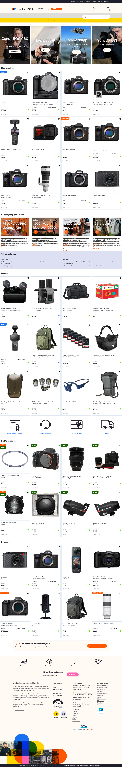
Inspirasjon (88, 1)
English (106, 1)
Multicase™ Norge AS (94, 765)
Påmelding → (72, 674)
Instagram (75, 715)
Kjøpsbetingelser (102, 693)
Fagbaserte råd (73, 666)
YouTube (75, 713)
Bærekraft (100, 703)
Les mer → (107, 50)
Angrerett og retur (102, 687)
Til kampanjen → (14, 51)
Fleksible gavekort (76, 433)
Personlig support (45, 433)
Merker (94, 1)
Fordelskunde (101, 689)
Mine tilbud (100, 701)
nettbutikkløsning (79, 765)
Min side (73, 1)
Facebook (75, 717)
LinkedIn (74, 711)
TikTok (74, 719)
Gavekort (100, 1)
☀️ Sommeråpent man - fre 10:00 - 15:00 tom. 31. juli (61, 20)
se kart (88, 685)
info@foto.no (59, 689)
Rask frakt (107, 433)
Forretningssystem (68, 765)
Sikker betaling (24, 666)
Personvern (100, 695)
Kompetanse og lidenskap (14, 433)
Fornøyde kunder (98, 666)
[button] (61, 703)
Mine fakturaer (101, 699)
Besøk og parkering (102, 685)
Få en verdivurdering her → (97, 646)
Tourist (99, 705)
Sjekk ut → (45, 50)
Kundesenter (80, 1)
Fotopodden (76, 721)
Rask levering (48, 666)
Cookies (99, 697)
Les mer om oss (19, 710)
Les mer (3, 244)
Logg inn (93, 8)
